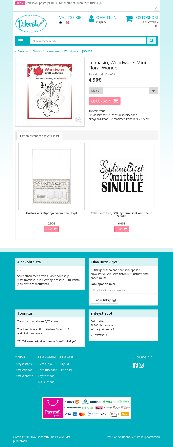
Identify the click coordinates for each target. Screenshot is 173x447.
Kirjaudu (102, 22)
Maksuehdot (46, 382)
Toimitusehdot (46, 370)
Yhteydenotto (24, 376)
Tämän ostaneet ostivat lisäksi (39, 136)
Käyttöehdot (46, 376)
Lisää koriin (101, 101)
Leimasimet (52, 51)
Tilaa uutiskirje (102, 300)
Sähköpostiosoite (103, 284)
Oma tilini (103, 17)
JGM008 (87, 51)
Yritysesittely (24, 364)
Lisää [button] (49, 229)
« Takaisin (21, 51)
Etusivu (37, 51)
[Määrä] (125, 90)
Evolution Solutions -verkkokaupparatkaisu (133, 437)
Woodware (71, 51)
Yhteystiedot (24, 370)
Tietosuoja (45, 364)
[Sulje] (156, 8)
